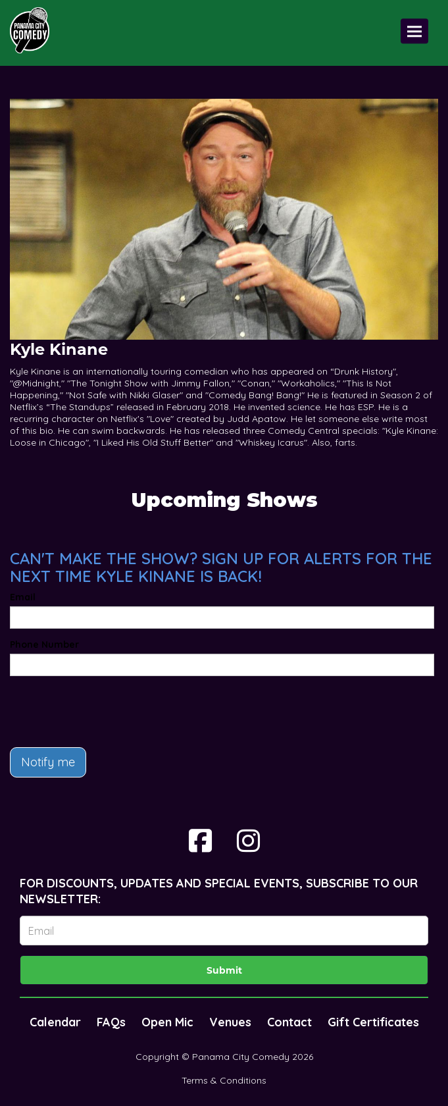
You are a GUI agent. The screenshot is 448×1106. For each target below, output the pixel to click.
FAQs (111, 1022)
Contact (289, 1022)
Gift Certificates (373, 1022)
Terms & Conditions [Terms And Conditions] (224, 1080)
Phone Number (44, 644)
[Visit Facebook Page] (200, 840)
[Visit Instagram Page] (248, 840)
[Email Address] (224, 930)
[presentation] (110, 711)
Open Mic (167, 1022)
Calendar (55, 1022)
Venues (230, 1022)
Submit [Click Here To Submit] (224, 970)
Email (23, 597)
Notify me (48, 762)
